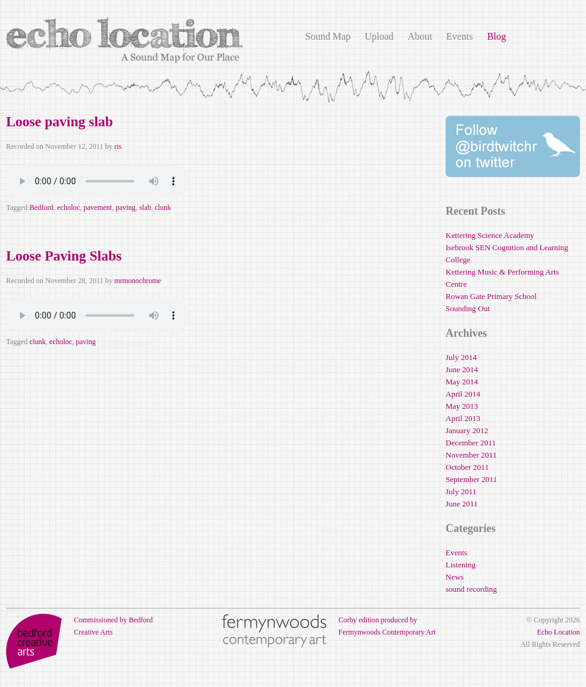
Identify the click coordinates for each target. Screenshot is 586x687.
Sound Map (327, 36)
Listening (461, 564)
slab (145, 207)
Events (459, 36)
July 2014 (461, 357)
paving (125, 207)
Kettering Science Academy (490, 235)
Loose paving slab (59, 121)
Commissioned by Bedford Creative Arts (79, 626)
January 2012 (467, 430)
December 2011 (471, 442)
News (455, 576)
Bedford (41, 207)
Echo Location (558, 632)
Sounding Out (468, 308)
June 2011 (462, 503)
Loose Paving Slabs (63, 256)
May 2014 (462, 381)
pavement (98, 207)
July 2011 (461, 491)
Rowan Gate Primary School (491, 296)
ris (117, 146)
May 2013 (462, 406)
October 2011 (467, 467)
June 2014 (462, 369)
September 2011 (471, 479)
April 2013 (463, 418)
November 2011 (471, 454)
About (420, 36)
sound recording (471, 589)
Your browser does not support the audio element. (97, 181)
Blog (496, 36)
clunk (162, 207)
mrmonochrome (137, 280)
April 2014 (463, 393)
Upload (378, 36)
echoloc (68, 207)
